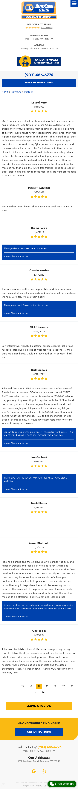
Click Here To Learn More (46, 63)
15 (22, 686)
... (14, 686)
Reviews (16, 91)
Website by (45, 785)
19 (55, 686)
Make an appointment (39, 83)
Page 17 (28, 91)
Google (34, 771)
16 (31, 686)
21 (72, 686)
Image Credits (28, 786)
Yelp (44, 771)
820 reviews (46, 27)
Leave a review (39, 706)
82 (43, 691)
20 (63, 686)
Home (5, 91)
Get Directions (39, 732)
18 (47, 686)
